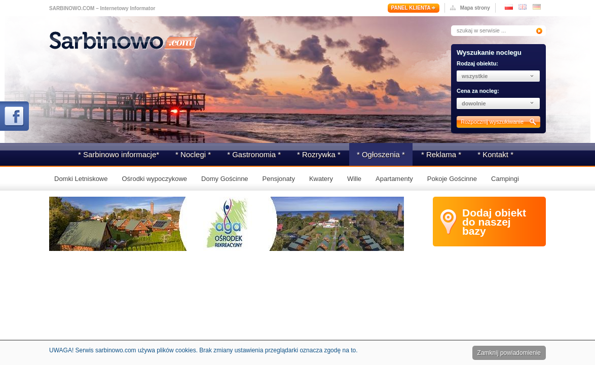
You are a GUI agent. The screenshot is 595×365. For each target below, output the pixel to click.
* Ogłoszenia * (381, 154)
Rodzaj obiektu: (477, 63)
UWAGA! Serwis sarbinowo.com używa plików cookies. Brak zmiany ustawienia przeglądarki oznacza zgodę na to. (203, 350)
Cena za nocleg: (478, 91)
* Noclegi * (193, 154)
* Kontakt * (495, 154)
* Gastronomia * (254, 154)
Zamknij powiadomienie (509, 352)
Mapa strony (475, 8)
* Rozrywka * (319, 154)
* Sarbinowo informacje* (118, 154)
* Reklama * (441, 154)
